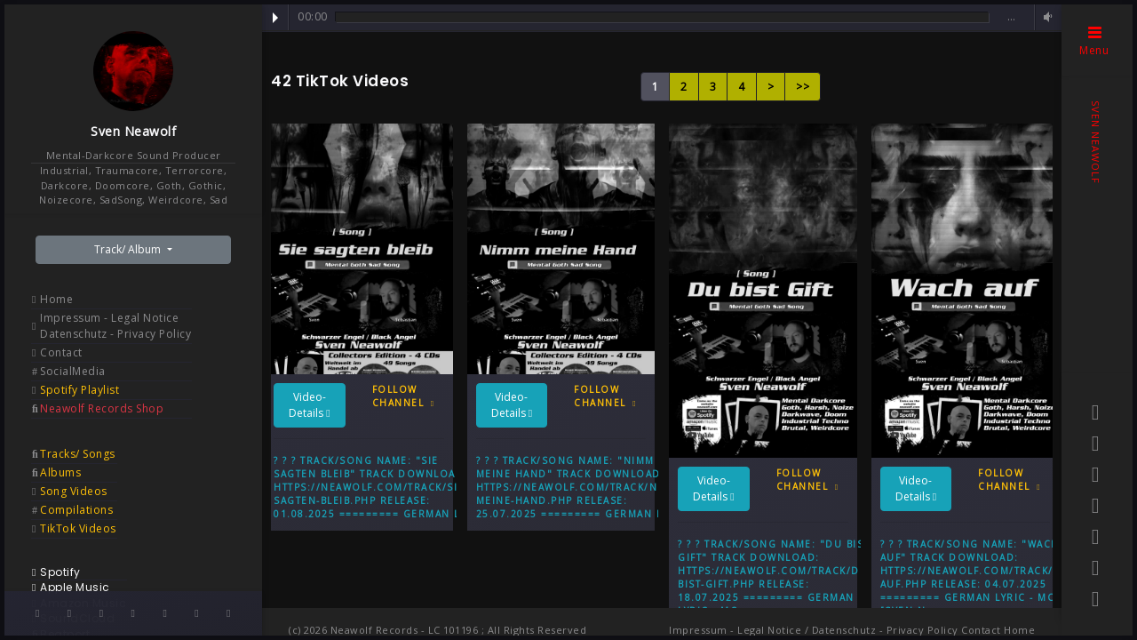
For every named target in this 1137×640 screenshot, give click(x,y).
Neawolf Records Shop (101, 408)
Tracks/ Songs (77, 453)
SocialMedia (73, 371)
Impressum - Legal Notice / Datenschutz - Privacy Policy (813, 629)
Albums (60, 472)
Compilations (76, 509)
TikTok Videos (78, 528)
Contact (61, 352)
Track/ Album (128, 249)
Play (275, 17)
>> (802, 86)
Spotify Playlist (79, 389)
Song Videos (73, 491)
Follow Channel (403, 396)
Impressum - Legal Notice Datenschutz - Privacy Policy (115, 325)
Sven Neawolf (133, 131)
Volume (1045, 17)
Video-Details (309, 404)
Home (56, 299)
